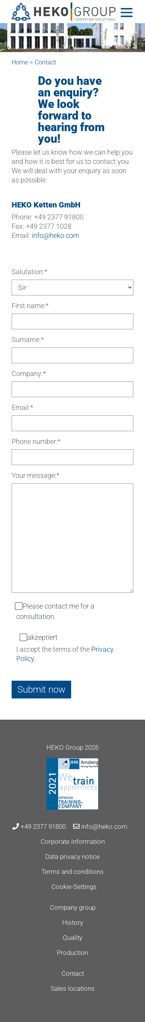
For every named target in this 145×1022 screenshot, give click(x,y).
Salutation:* (30, 272)
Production (72, 952)
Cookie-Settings (74, 886)
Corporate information (73, 841)
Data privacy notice (72, 856)
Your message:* (36, 475)
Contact (72, 973)
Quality (72, 937)
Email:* (22, 407)
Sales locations (73, 988)
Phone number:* (36, 441)
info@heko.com (55, 235)
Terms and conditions (72, 871)
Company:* (29, 373)
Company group (73, 907)
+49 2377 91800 (39, 826)
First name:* (30, 306)
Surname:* (28, 340)
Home (20, 62)
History (72, 922)
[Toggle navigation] (126, 12)
